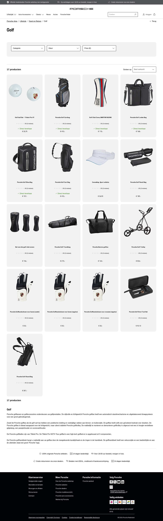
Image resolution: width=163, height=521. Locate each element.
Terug (154, 21)
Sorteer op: (127, 69)
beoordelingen (117, 492)
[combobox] (121, 14)
